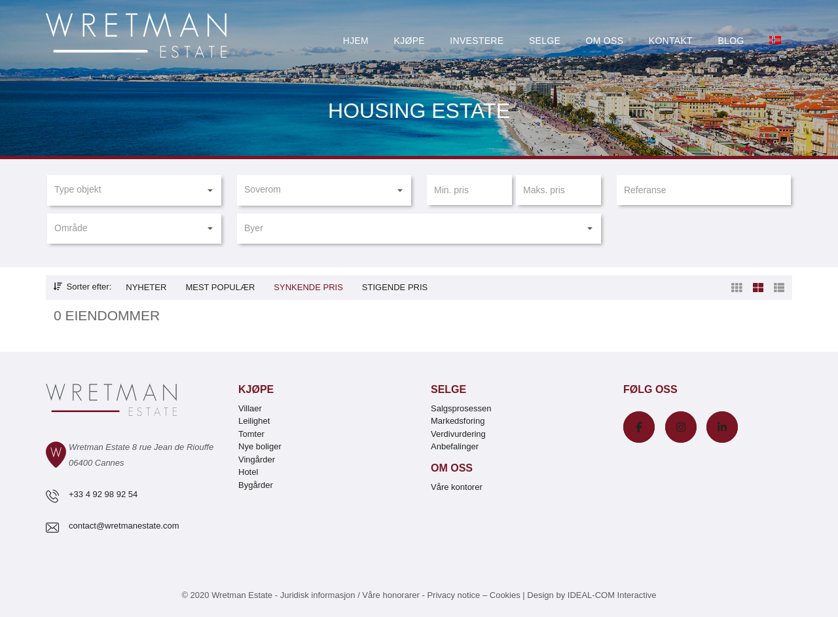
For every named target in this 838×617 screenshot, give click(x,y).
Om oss (605, 40)
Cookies (505, 595)
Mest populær (220, 287)
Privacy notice (453, 595)
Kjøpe (409, 40)
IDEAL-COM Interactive (612, 595)
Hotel (248, 472)
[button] (133, 190)
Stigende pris (395, 287)
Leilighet (254, 421)
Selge (544, 40)
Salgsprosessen (461, 408)
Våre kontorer (457, 487)
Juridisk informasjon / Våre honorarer (350, 595)
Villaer (250, 408)
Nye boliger (260, 446)
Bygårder (255, 485)
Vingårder (256, 459)
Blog (731, 40)
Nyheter (146, 287)
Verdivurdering (458, 434)
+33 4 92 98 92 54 (103, 494)
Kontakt (671, 40)
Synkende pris (308, 287)
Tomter (251, 434)
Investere (476, 40)
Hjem (356, 40)
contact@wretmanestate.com (124, 526)
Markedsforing (457, 421)
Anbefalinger (455, 446)
